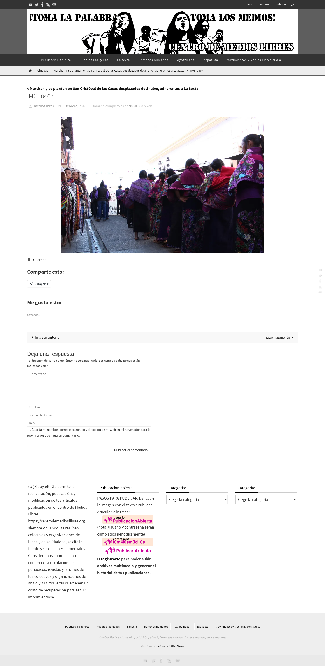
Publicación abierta (77, 626)
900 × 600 (136, 106)
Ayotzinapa (182, 626)
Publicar (281, 4)
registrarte (110, 558)
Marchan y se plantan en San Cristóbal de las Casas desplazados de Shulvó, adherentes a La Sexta (119, 70)
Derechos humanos (156, 626)
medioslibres (44, 106)
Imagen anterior (45, 337)
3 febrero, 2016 (74, 106)
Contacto (264, 4)
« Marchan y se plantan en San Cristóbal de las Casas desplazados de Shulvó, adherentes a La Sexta (112, 88)
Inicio (249, 4)
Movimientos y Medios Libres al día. (238, 626)
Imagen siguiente (279, 337)
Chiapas (42, 70)
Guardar (39, 259)
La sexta (132, 626)
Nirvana (163, 646)
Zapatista (203, 626)
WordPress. (177, 646)
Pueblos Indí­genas (108, 626)
